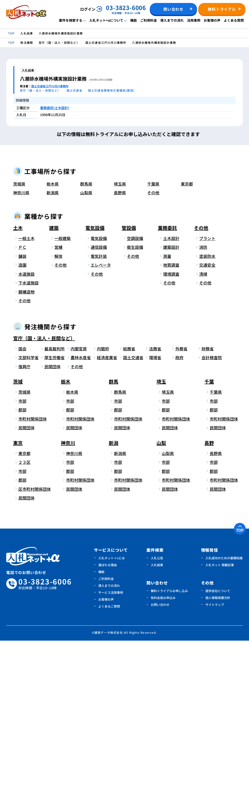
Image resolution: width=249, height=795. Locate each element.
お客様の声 (212, 20)
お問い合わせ (160, 759)
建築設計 (171, 402)
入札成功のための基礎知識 (224, 712)
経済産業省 (107, 512)
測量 (167, 410)
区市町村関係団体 (30, 643)
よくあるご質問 (109, 760)
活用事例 (193, 20)
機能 (133, 20)
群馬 (113, 536)
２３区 (24, 617)
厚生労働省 (54, 512)
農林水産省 (81, 512)
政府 (179, 512)
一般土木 (26, 393)
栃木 (65, 536)
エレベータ (101, 419)
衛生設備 (135, 402)
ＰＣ (22, 402)
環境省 (155, 512)
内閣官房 (79, 503)
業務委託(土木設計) (54, 107)
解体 (58, 410)
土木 (18, 382)
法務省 (155, 503)
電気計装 (99, 410)
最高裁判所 (54, 503)
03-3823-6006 (45, 738)
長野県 (120, 347)
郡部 (22, 564)
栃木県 (53, 338)
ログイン (87, 9)
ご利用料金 (148, 20)
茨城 (18, 536)
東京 (18, 597)
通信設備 (99, 402)
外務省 (181, 503)
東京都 (187, 338)
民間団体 (52, 521)
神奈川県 (21, 347)
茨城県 (19, 338)
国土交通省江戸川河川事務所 (49, 86)
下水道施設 (28, 437)
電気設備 (94, 382)
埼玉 (161, 536)
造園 (22, 419)
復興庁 (24, 521)
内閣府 (103, 503)
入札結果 (157, 719)
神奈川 (68, 597)
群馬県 (86, 338)
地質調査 (171, 419)
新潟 (113, 597)
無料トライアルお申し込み (169, 745)
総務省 (129, 503)
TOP (240, 684)
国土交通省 (133, 512)
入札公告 (157, 712)
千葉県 (153, 338)
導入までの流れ (172, 20)
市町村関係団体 (30, 573)
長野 (209, 597)
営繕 (58, 402)
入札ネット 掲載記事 (219, 719)
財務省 (208, 503)
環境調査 (171, 428)
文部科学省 (28, 512)
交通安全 (207, 419)
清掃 (203, 428)
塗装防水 (207, 410)
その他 (153, 347)
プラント (207, 393)
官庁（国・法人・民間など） (44, 492)
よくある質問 (234, 20)
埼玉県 (120, 338)
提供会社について (217, 745)
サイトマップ (214, 759)
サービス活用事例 (110, 747)
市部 (22, 555)
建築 (54, 382)
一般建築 (62, 393)
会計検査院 (212, 512)
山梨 (161, 597)
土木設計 (171, 393)
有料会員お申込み (163, 752)
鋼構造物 (26, 446)
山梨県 (86, 347)
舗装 (22, 410)
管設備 (129, 382)
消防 (203, 402)
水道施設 (26, 428)
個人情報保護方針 (217, 752)
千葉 (209, 536)
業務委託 (167, 382)
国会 (22, 503)
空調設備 (135, 393)
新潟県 (53, 347)
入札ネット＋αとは (111, 712)
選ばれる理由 (107, 719)
